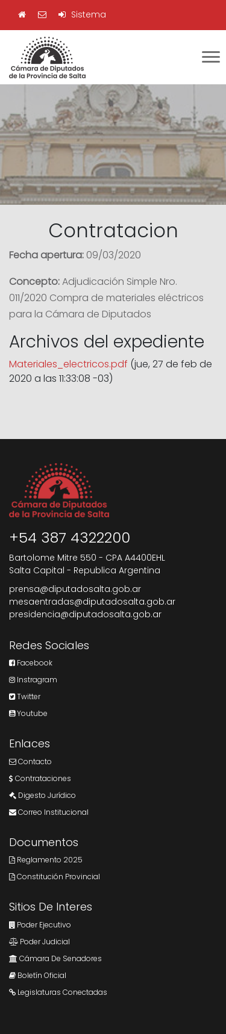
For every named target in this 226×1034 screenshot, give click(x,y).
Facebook (30, 663)
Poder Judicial (39, 941)
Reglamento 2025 (46, 860)
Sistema (82, 14)
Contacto (30, 761)
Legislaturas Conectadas (58, 992)
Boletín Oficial (37, 975)
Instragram (33, 679)
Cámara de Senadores (55, 958)
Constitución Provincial (54, 876)
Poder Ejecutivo (40, 925)
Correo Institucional (49, 812)
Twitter (24, 696)
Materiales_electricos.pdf (68, 364)
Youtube (28, 713)
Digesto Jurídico (42, 795)
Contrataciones (40, 778)
